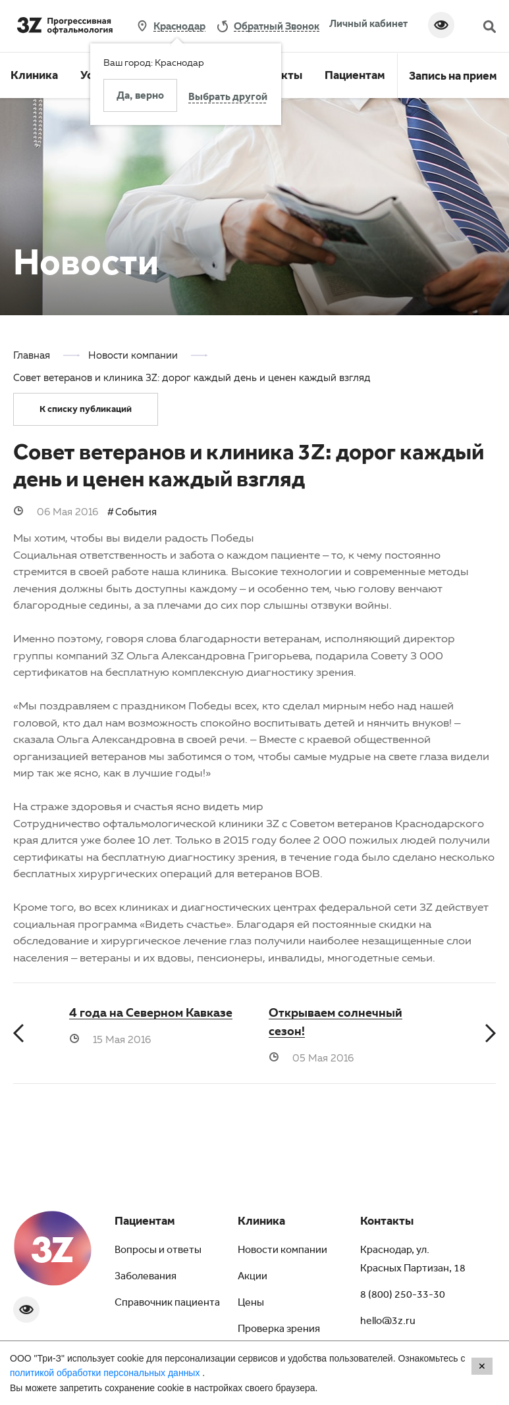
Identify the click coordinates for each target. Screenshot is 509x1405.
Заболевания (145, 1277)
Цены (251, 1303)
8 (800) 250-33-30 (402, 1295)
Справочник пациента (167, 1303)
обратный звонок (276, 26)
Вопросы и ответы (158, 1251)
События (136, 511)
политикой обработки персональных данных (106, 1372)
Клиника (34, 77)
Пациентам (355, 77)
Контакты (387, 1223)
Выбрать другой (227, 98)
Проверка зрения (279, 1330)
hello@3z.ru (387, 1322)
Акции (252, 1277)
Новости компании (282, 1251)
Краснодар (179, 26)
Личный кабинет (368, 23)
